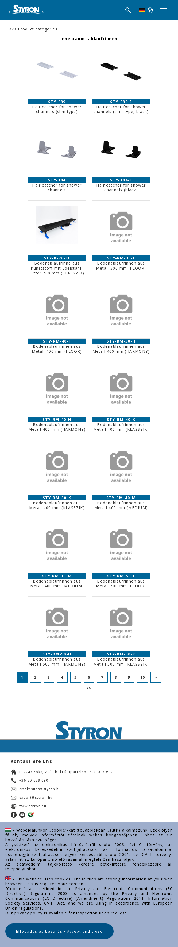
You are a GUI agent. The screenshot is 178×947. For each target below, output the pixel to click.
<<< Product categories (33, 29)
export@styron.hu (31, 798)
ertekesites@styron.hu (36, 789)
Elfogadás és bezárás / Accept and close (59, 931)
